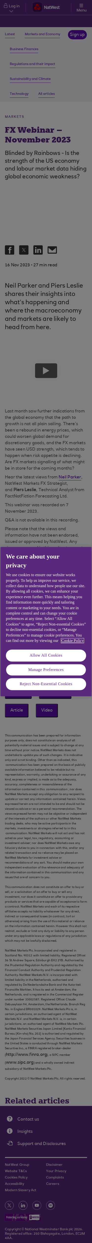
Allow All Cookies (46, 655)
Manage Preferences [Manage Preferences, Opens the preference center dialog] (46, 670)
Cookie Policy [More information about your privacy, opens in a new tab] (72, 640)
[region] (46, 621)
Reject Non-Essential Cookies (46, 684)
